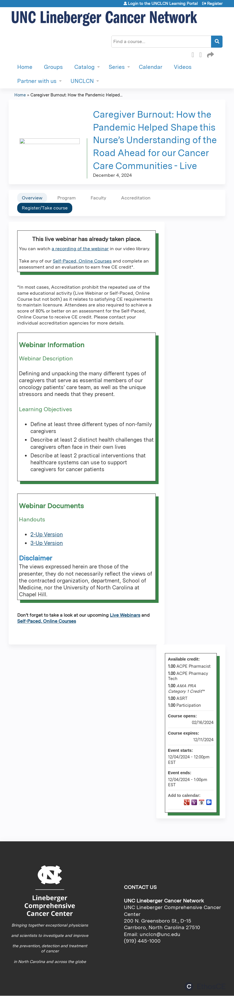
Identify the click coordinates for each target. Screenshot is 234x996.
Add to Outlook (209, 802)
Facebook (194, 54)
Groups (53, 67)
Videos (183, 67)
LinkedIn (202, 54)
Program (66, 198)
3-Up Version (46, 543)
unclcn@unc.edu (160, 934)
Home (24, 67)
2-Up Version (46, 534)
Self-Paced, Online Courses (82, 261)
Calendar (150, 67)
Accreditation (136, 198)
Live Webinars (125, 615)
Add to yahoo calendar (194, 802)
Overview (32, 198)
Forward (210, 54)
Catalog (84, 67)
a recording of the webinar (80, 248)
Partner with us (36, 81)
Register (215, 3)
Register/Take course (45, 208)
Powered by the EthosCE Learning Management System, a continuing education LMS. (205, 986)
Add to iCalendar (201, 802)
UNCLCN (82, 81)
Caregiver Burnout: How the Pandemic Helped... (76, 94)
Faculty (98, 198)
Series (117, 67)
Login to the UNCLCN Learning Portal (163, 3)
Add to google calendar (187, 802)
